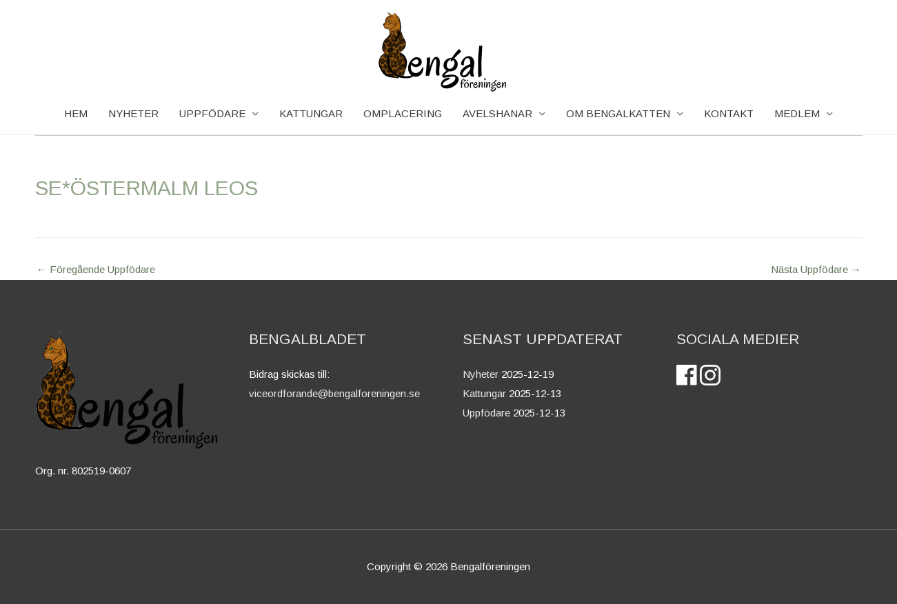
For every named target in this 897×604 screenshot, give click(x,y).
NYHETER (133, 113)
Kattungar (484, 393)
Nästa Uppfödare (816, 269)
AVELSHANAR (497, 113)
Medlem (797, 113)
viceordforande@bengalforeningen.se (334, 393)
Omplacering (402, 113)
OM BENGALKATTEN (618, 113)
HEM (76, 113)
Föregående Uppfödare (96, 269)
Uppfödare (212, 113)
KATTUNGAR (311, 113)
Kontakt (729, 113)
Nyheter (480, 374)
